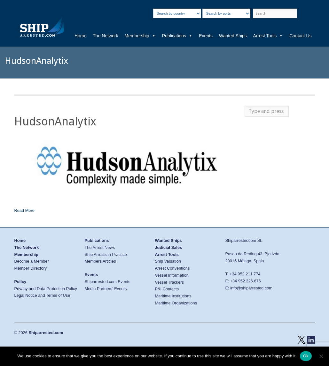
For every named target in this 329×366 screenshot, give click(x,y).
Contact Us (300, 35)
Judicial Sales (168, 247)
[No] (321, 356)
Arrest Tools (268, 35)
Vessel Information (172, 275)
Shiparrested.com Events (107, 281)
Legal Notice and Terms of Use (42, 295)
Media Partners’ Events (106, 288)
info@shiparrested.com (251, 288)
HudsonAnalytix (55, 121)
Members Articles (100, 261)
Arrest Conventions (172, 268)
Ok (306, 356)
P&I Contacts (167, 289)
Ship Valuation (168, 261)
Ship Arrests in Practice (106, 254)
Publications (177, 35)
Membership (140, 35)
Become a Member (31, 261)
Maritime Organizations (176, 303)
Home (80, 35)
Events (206, 35)
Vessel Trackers (169, 282)
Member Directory (30, 268)
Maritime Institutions (173, 296)
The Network (105, 35)
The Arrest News (100, 247)
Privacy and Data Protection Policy (45, 288)
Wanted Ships (233, 35)
